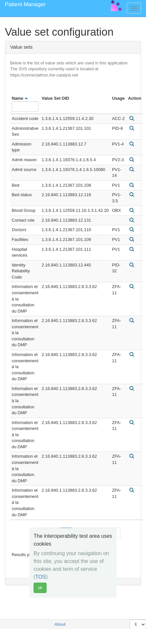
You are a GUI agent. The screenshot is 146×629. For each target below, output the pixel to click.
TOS (40, 577)
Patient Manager (25, 4)
